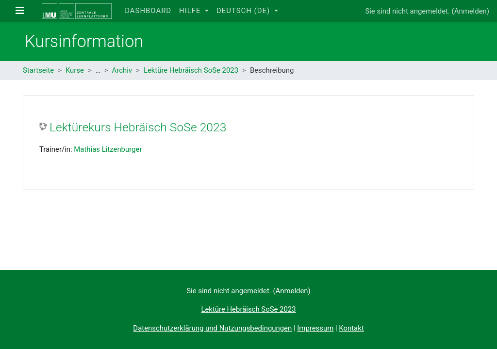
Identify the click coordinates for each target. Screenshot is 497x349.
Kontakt (351, 328)
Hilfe (191, 10)
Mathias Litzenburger (108, 149)
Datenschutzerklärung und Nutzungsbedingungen (212, 328)
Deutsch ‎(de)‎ (244, 10)
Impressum (315, 328)
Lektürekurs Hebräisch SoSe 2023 (138, 127)
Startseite (38, 70)
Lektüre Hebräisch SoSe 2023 (191, 70)
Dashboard (148, 10)
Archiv (122, 70)
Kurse (75, 70)
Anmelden (470, 11)
